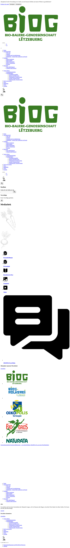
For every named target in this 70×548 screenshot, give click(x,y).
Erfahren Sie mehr (5, 4)
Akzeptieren (18, 4)
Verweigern (12, 4)
